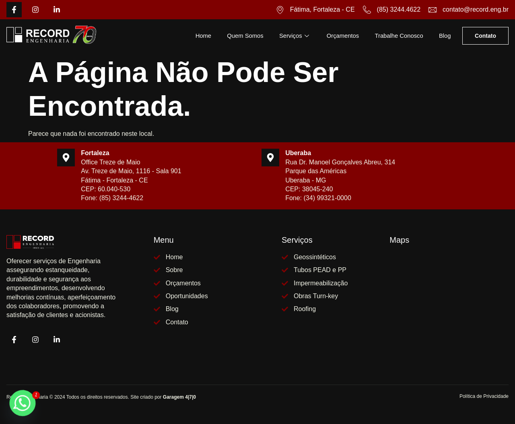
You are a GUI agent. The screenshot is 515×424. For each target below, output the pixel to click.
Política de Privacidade (484, 396)
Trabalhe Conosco (397, 35)
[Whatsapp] (22, 403)
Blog (445, 35)
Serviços (292, 35)
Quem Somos (241, 35)
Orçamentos (340, 35)
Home (199, 35)
